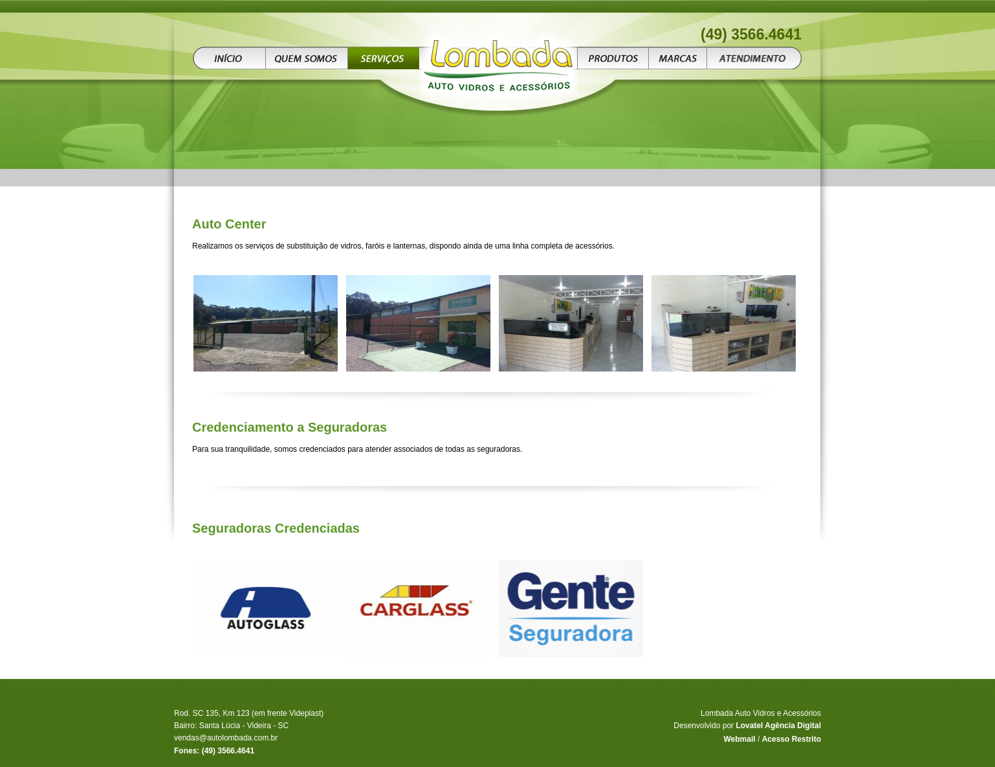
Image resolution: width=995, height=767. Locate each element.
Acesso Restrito (791, 739)
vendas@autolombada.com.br (226, 737)
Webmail (739, 739)
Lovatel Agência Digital (778, 725)
